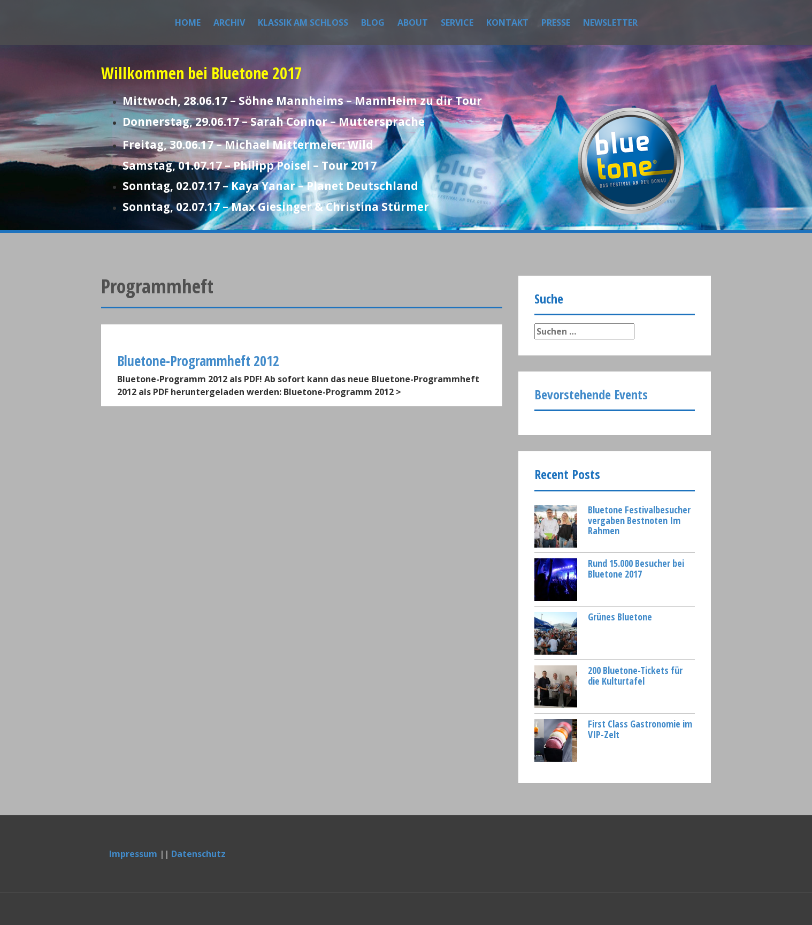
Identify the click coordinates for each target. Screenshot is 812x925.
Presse (555, 22)
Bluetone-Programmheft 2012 (198, 360)
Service (457, 22)
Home (188, 22)
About (412, 22)
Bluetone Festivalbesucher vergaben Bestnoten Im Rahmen (639, 520)
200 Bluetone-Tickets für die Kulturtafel (635, 675)
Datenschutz (198, 854)
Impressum (133, 854)
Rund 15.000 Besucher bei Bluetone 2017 (636, 568)
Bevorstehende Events (591, 394)
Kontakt (507, 22)
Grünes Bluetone (620, 616)
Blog (373, 22)
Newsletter (610, 22)
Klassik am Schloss (303, 22)
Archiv (229, 22)
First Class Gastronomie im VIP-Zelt (640, 729)
